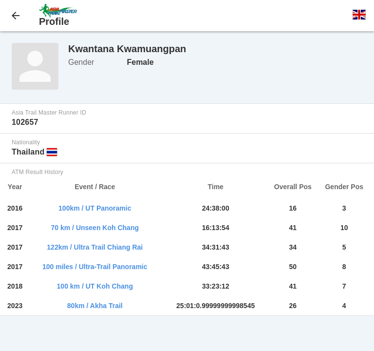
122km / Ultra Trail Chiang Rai (95, 247)
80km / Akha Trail (95, 306)
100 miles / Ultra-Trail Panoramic (95, 267)
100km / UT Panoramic (94, 208)
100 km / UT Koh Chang (95, 286)
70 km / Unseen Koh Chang (95, 228)
